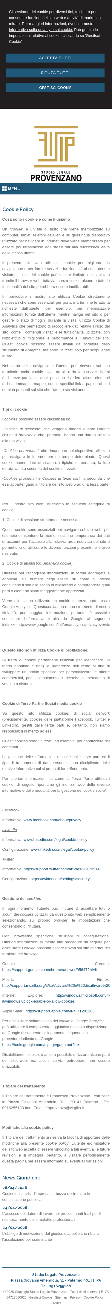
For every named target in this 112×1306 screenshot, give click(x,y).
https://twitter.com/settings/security (60, 879)
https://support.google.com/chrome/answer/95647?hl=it (49, 969)
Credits (56, 1303)
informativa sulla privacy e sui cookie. (41, 29)
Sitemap (61, 1297)
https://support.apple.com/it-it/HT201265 (60, 1011)
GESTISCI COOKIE (55, 87)
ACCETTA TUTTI (55, 58)
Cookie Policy (94, 1297)
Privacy (75, 1297)
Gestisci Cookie (40, 1297)
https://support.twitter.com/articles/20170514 (61, 869)
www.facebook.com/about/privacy (52, 820)
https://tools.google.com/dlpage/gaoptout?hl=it (42, 1044)
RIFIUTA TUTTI (55, 73)
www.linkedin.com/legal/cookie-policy (55, 839)
